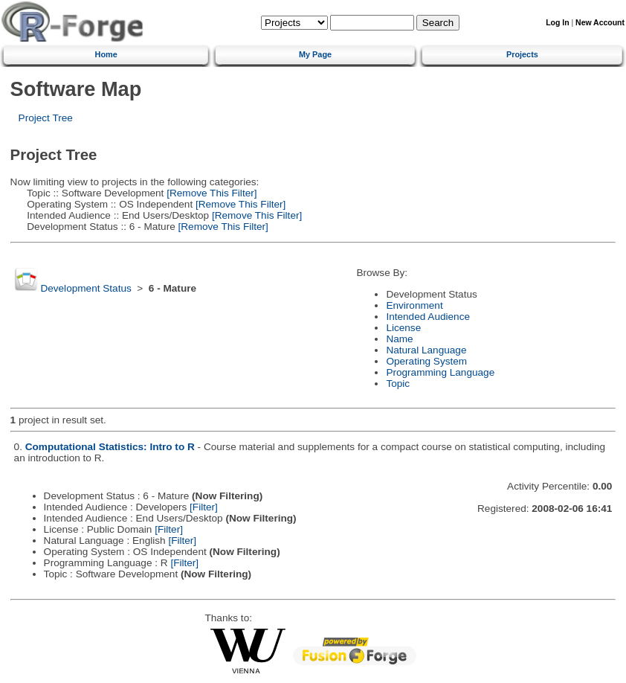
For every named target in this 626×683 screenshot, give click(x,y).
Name (399, 338)
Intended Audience (428, 316)
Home (106, 54)
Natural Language (426, 350)
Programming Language (440, 372)
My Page (315, 54)
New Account (600, 23)
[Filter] (204, 507)
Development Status (85, 288)
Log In (557, 23)
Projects (522, 54)
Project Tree (46, 118)
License (403, 327)
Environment (414, 305)
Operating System (426, 361)
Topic (398, 383)
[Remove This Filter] (210, 193)
